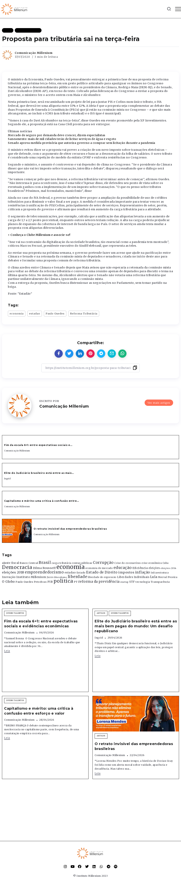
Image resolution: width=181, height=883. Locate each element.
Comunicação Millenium (34, 53)
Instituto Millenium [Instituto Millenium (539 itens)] (31, 577)
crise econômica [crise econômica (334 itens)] (151, 563)
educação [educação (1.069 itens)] (123, 567)
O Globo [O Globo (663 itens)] (8, 581)
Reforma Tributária (83, 313)
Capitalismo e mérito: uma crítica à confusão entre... (41, 500)
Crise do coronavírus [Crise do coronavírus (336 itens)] (127, 563)
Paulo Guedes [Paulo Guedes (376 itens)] (24, 581)
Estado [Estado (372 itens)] (81, 572)
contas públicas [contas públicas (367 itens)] (82, 562)
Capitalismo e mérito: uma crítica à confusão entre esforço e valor (38, 711)
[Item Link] (17, 531)
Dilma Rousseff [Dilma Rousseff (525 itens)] (44, 568)
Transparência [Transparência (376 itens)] (160, 581)
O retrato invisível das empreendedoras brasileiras (70, 528)
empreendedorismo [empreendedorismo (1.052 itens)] (44, 572)
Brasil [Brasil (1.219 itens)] (45, 562)
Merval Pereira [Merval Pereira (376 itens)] (167, 577)
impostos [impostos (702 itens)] (126, 572)
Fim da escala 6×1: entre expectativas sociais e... (38, 445)
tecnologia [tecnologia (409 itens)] (143, 581)
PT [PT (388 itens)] (76, 581)
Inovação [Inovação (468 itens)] (9, 577)
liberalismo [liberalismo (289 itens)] (60, 577)
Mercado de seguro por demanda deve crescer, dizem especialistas (56, 135)
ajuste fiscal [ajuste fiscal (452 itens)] (10, 563)
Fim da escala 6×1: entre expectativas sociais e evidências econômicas (41, 623)
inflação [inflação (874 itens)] (142, 572)
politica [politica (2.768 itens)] (63, 581)
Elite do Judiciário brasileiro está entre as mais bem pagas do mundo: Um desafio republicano (136, 626)
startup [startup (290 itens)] (124, 582)
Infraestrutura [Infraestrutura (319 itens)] (160, 572)
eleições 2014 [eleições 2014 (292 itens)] (168, 568)
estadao (34, 313)
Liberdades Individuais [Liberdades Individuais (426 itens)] (133, 577)
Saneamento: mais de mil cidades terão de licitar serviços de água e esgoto (62, 139)
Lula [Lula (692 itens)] (153, 577)
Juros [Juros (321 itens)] (50, 577)
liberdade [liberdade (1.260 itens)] (77, 576)
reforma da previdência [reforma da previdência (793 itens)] (99, 581)
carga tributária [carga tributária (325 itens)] (61, 563)
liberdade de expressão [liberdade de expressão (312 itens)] (102, 577)
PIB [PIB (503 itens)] (50, 581)
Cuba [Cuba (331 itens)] (166, 563)
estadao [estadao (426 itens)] (70, 572)
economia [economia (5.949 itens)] (70, 567)
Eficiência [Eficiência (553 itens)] (140, 568)
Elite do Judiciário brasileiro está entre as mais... (39, 472)
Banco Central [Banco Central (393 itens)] (29, 562)
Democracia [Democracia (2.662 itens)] (17, 567)
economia (17, 313)
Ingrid (7, 478)
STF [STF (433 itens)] (132, 581)
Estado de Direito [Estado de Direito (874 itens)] (102, 572)
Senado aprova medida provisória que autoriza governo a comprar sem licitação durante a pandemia (81, 143)
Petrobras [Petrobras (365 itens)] (40, 581)
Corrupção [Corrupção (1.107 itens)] (103, 562)
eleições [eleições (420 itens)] (154, 568)
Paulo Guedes (55, 313)
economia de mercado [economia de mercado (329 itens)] (99, 568)
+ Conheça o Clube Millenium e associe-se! (39, 235)
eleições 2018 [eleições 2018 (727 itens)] (13, 572)
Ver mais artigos (159, 402)
